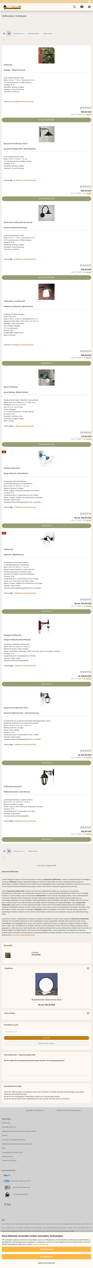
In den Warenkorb (46, 120)
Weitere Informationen (46, 1263)
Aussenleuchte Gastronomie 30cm (46, 999)
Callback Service (8, 1156)
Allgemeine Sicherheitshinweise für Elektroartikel (19, 1131)
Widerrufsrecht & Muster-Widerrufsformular (17, 1144)
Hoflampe (8, 65)
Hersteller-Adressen (9, 1127)
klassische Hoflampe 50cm (15, 143)
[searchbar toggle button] (74, 7)
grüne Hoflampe (11, 387)
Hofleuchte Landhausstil (14, 301)
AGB (3, 1148)
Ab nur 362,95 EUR (46, 1005)
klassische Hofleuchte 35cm (16, 708)
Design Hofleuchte (12, 468)
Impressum (6, 1123)
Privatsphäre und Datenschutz (12, 1152)
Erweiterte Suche (46, 1043)
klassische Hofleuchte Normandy (18, 222)
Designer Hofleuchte (12, 635)
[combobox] (19, 33)
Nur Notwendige (46, 1257)
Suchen (46, 1038)
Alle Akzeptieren (46, 1249)
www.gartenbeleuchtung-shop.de (57, 1227)
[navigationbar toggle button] (89, 7)
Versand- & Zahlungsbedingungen (14, 1140)
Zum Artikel (46, 363)
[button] (4, 33)
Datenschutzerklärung (40, 1244)
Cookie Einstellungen (9, 1160)
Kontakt (4, 1135)
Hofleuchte (8, 549)
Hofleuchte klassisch (13, 786)
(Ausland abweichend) (26, 101)
